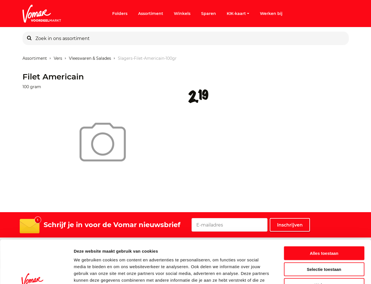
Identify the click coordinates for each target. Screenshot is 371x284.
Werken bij (271, 13)
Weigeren (323, 248)
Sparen (208, 13)
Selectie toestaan (324, 232)
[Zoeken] (29, 38)
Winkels (182, 13)
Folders (119, 13)
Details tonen (304, 272)
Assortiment (150, 13)
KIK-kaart (238, 13)
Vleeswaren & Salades (90, 57)
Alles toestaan (324, 216)
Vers (58, 57)
